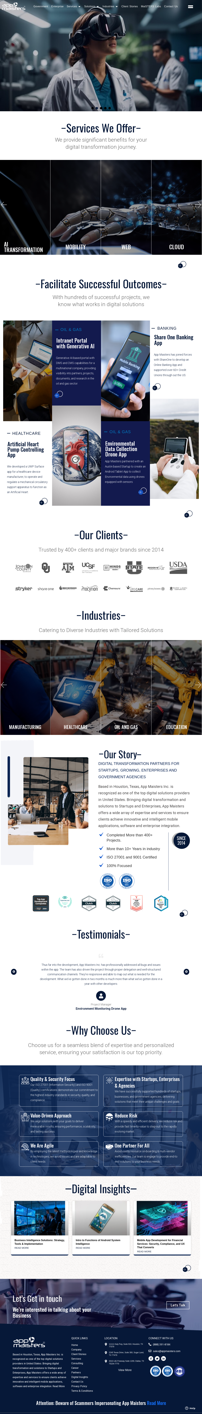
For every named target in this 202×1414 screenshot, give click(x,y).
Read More (59, 1386)
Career (75, 1367)
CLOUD (176, 247)
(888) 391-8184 (161, 1344)
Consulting (77, 1363)
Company (76, 1349)
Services (76, 1358)
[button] (92, 108)
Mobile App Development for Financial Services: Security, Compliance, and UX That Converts (161, 1244)
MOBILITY (75, 247)
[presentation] (4, 205)
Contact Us (171, 6)
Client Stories (129, 6)
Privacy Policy (79, 1386)
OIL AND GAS (126, 726)
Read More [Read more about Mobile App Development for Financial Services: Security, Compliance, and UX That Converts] (144, 1251)
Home (74, 1345)
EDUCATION (176, 726)
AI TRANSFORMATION (23, 247)
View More (125, 1370)
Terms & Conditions (82, 1390)
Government (40, 6)
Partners (76, 1372)
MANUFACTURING (25, 726)
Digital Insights (79, 1377)
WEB (126, 247)
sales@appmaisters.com (166, 1351)
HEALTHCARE (76, 726)
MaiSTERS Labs (151, 6)
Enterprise (57, 6)
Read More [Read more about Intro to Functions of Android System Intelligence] (83, 1247)
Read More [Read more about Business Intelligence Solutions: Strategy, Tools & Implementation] (22, 1247)
